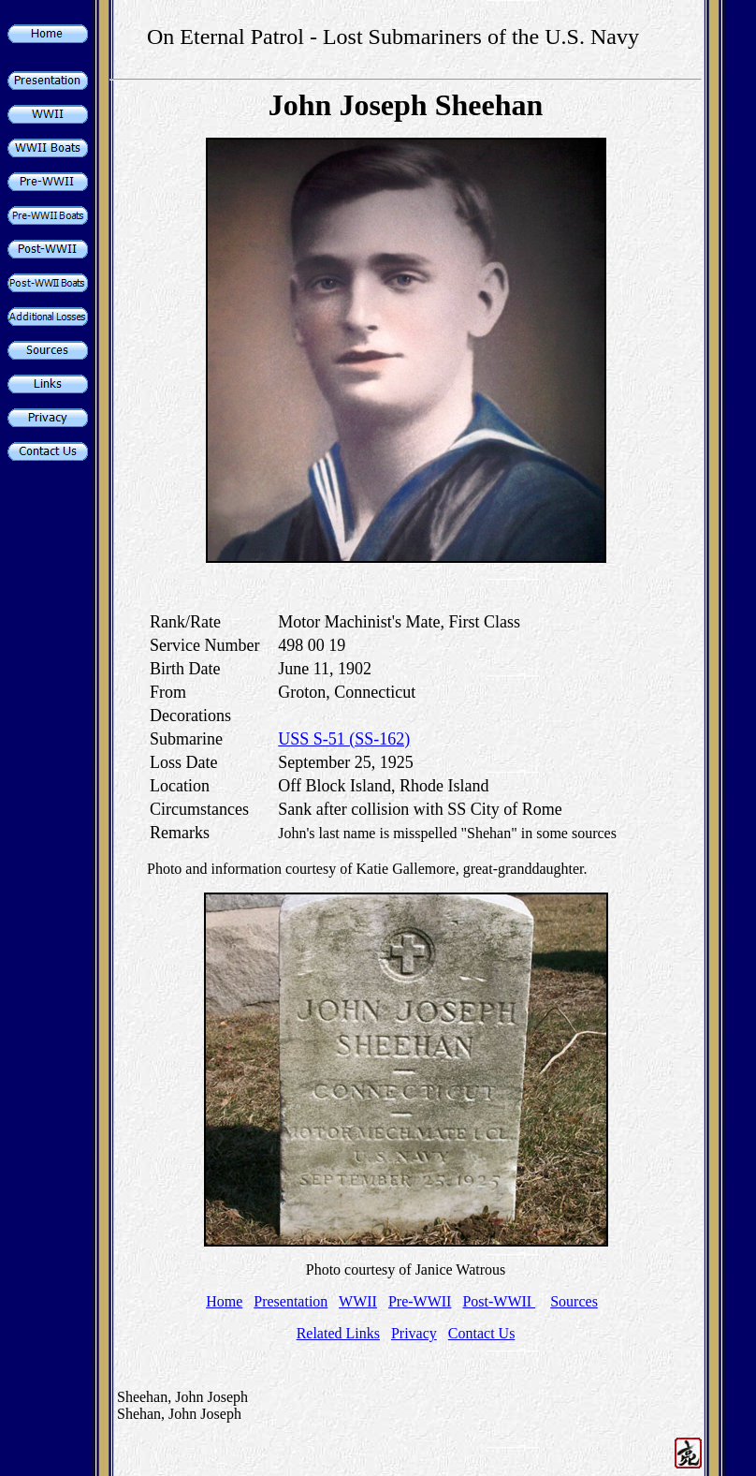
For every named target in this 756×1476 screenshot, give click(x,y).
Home (224, 1301)
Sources (574, 1301)
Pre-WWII (420, 1301)
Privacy (414, 1333)
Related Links (338, 1333)
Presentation (290, 1301)
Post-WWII (498, 1301)
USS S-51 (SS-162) (344, 739)
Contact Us (482, 1333)
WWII (358, 1301)
